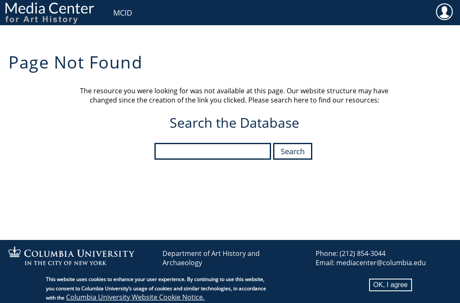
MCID (122, 13)
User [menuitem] (444, 11)
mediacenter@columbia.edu (381, 262)
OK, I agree (390, 287)
